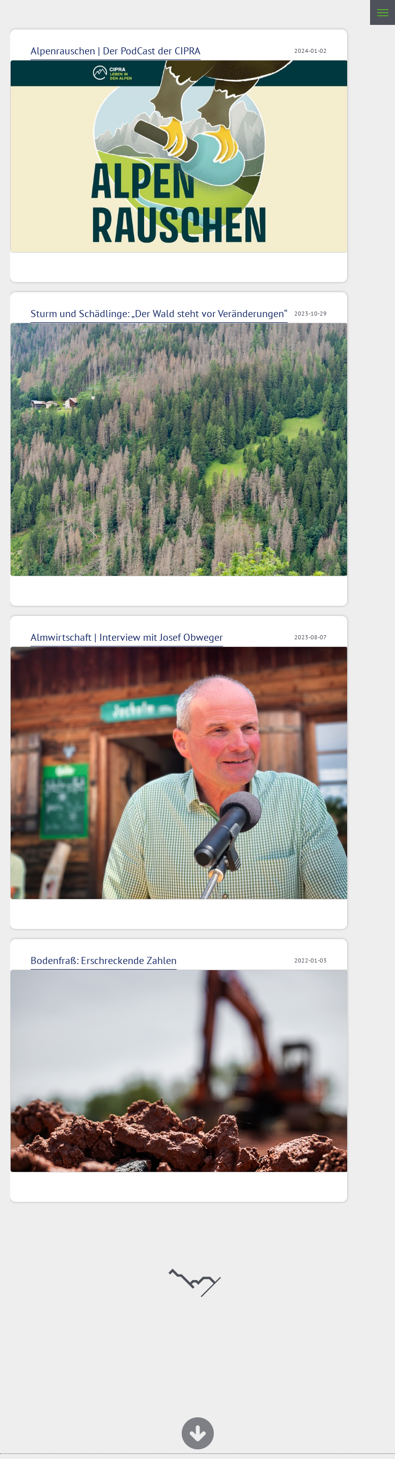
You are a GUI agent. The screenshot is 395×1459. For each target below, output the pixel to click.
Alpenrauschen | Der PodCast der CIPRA (116, 50)
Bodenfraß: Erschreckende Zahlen (104, 960)
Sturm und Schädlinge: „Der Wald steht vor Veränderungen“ (159, 313)
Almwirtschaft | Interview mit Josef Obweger (127, 637)
